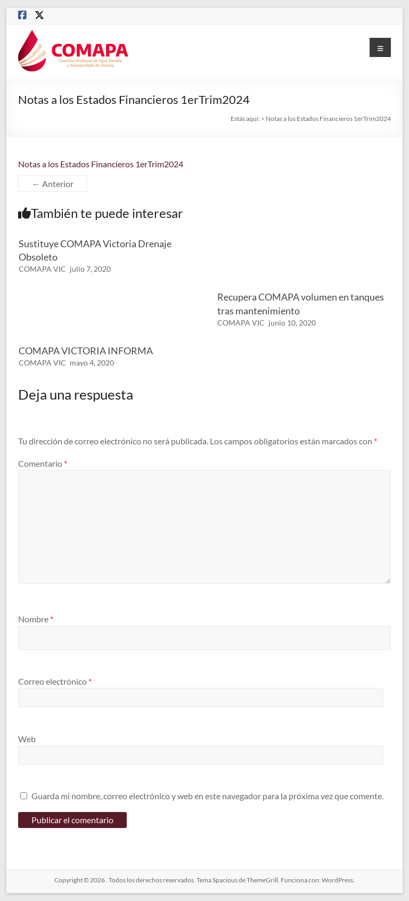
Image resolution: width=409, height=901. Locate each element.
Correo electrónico (55, 681)
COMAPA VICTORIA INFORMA (86, 350)
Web (27, 739)
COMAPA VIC (42, 268)
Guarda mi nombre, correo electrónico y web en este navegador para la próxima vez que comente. (207, 796)
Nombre (35, 619)
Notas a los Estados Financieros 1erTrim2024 (100, 164)
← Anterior (52, 183)
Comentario (42, 463)
